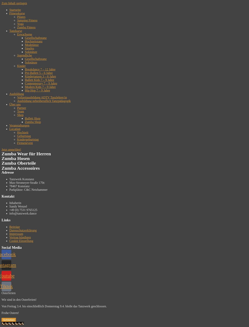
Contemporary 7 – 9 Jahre (41, 83)
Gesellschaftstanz (36, 38)
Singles (29, 48)
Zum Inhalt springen (14, 3)
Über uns (15, 104)
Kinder (21, 66)
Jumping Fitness (27, 20)
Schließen (9, 319)
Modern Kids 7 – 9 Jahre (40, 87)
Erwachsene (24, 34)
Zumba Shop (33, 122)
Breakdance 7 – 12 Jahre (40, 69)
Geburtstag (24, 136)
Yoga (20, 23)
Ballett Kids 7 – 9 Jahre (39, 80)
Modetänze (32, 45)
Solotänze (31, 52)
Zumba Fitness (26, 27)
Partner (21, 108)
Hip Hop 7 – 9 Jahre (37, 90)
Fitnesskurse (17, 13)
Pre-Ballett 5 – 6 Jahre (39, 73)
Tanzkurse (15, 31)
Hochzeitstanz (34, 41)
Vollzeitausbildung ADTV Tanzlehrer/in (42, 97)
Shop (20, 115)
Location (14, 129)
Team (20, 111)
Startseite (15, 9)
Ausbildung (16, 94)
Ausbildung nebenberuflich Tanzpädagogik (44, 101)
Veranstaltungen (19, 125)
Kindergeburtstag (28, 139)
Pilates (21, 16)
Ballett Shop (32, 118)
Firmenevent (25, 143)
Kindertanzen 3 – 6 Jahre (40, 76)
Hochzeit (22, 132)
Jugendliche (24, 55)
